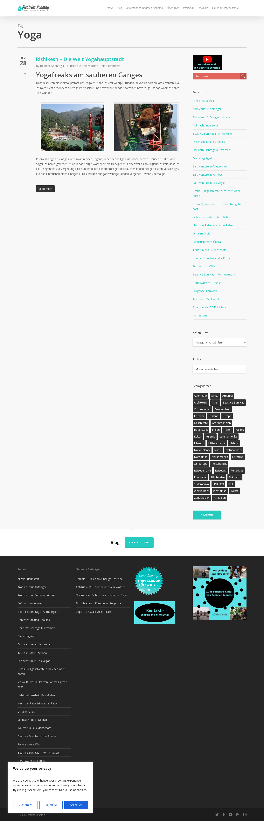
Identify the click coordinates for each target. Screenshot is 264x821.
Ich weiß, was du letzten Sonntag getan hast (217, 206)
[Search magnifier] (243, 76)
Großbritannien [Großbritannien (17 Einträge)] (221, 423)
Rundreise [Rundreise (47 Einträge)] (200, 477)
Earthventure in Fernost (207, 174)
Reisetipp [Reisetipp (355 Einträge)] (220, 470)
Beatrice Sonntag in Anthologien (213, 133)
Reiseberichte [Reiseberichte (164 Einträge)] (202, 470)
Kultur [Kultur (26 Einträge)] (197, 436)
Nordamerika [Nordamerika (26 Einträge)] (220, 457)
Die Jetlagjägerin (203, 158)
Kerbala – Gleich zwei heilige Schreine (99, 579)
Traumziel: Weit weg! (206, 299)
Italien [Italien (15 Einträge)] (227, 429)
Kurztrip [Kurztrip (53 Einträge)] (210, 436)
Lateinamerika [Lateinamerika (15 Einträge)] (228, 436)
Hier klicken (139, 542)
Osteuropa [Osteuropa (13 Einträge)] (200, 463)
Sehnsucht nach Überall (207, 242)
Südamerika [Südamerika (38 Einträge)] (201, 484)
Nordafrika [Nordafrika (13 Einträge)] (200, 457)
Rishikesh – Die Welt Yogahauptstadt (80, 59)
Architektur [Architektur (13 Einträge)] (201, 402)
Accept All (76, 805)
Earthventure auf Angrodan (210, 166)
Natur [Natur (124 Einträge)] (217, 450)
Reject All (51, 805)
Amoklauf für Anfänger (207, 109)
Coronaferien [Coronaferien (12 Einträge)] (202, 409)
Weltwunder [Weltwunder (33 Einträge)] (201, 491)
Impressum (200, 315)
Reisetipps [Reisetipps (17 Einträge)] (237, 470)
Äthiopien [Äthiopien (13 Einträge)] (220, 497)
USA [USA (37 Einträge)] (230, 484)
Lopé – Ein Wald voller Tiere (93, 612)
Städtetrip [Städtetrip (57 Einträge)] (235, 477)
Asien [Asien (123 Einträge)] (215, 402)
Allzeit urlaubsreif (203, 101)
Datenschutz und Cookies (209, 142)
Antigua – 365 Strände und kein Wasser (100, 587)
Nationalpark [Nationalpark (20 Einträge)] (202, 450)
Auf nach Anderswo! (205, 125)
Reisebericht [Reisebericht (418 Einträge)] (219, 463)
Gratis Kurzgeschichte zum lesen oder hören (216, 193)
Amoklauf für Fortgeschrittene (212, 117)
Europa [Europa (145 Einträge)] (226, 416)
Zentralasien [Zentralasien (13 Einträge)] (202, 497)
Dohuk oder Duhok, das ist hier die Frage (102, 595)
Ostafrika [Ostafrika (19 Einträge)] (238, 457)
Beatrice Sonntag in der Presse (212, 258)
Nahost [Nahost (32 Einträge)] (234, 443)
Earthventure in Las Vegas (209, 183)
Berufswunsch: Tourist (207, 283)
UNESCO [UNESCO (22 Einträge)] (218, 484)
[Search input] (217, 76)
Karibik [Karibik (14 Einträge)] (239, 429)
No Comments (111, 66)
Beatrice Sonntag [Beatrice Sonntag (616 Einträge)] (233, 402)
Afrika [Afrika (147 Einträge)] (214, 395)
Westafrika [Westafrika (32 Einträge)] (219, 491)
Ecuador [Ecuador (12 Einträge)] (199, 416)
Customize (25, 805)
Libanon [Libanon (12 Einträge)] (199, 443)
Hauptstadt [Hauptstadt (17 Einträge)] (201, 429)
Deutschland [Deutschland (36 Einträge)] (222, 409)
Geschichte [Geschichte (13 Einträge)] (201, 423)
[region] (50, 787)
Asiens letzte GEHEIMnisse (209, 307)
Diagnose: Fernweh (205, 291)
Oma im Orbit (201, 233)
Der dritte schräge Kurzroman (211, 150)
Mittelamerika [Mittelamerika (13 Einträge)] (217, 443)
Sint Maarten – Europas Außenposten (99, 603)
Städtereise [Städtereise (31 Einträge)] (218, 477)
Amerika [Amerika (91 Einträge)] (227, 395)
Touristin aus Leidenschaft (81, 66)
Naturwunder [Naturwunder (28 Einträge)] (234, 450)
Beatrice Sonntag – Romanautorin (214, 274)
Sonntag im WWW (204, 266)
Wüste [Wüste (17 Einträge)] (235, 491)
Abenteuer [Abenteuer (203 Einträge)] (200, 395)
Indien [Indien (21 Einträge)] (216, 429)
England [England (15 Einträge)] (213, 416)
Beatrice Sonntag (51, 66)
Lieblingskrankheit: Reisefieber (211, 217)
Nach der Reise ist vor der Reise (213, 225)
